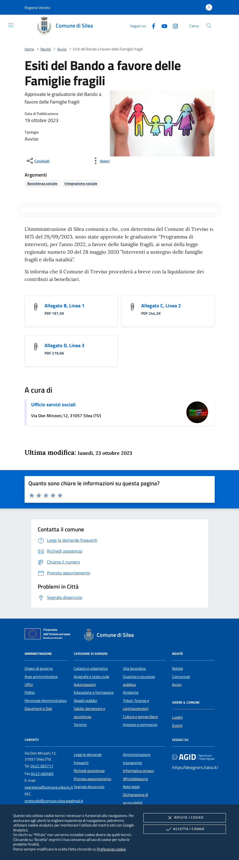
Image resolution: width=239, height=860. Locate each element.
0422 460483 (42, 774)
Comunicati (181, 677)
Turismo (80, 725)
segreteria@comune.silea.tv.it (49, 787)
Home (29, 49)
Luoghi (177, 717)
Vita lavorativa (134, 668)
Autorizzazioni (85, 685)
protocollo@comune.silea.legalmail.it (54, 801)
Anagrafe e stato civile (91, 677)
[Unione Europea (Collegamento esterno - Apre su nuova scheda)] (49, 635)
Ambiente (130, 692)
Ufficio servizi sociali (53, 404)
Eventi (177, 725)
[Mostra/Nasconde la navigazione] (11, 25)
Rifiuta (185, 817)
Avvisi (62, 49)
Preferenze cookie (111, 849)
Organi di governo (39, 668)
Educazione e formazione (94, 692)
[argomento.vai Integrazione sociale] (80, 183)
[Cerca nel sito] (209, 26)
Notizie (177, 668)
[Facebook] (151, 25)
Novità (45, 49)
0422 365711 (42, 766)
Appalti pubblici (85, 701)
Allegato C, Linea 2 (161, 305)
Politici (30, 692)
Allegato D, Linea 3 (64, 345)
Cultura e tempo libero (140, 717)
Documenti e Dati (38, 708)
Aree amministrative (41, 677)
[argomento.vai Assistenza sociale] (42, 183)
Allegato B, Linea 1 (64, 305)
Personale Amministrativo (46, 701)
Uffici (29, 685)
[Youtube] (162, 25)
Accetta (184, 829)
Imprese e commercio (140, 725)
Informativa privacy (138, 771)
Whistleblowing (135, 779)
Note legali (131, 787)
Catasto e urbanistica (91, 668)
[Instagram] (173, 25)
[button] (37, 7)
